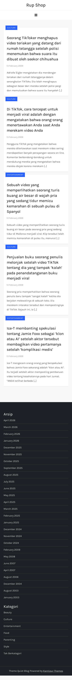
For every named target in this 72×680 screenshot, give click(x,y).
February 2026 (12, 433)
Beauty (8, 612)
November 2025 (13, 454)
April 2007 (9, 570)
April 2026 (9, 420)
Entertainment (15, 175)
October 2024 (11, 542)
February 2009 (12, 549)
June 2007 (9, 563)
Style (6, 646)
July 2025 (9, 481)
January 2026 (11, 440)
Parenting (9, 639)
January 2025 (11, 522)
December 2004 (13, 583)
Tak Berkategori (13, 653)
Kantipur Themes (53, 670)
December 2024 (13, 529)
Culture (11, 28)
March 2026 (10, 427)
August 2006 (11, 576)
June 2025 (9, 488)
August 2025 (11, 474)
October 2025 (11, 461)
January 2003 (11, 597)
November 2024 (13, 536)
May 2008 (9, 556)
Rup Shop (36, 5)
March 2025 (10, 508)
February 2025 (12, 515)
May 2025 (9, 495)
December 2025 (13, 447)
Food (6, 632)
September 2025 (13, 467)
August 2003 (11, 590)
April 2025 (9, 502)
